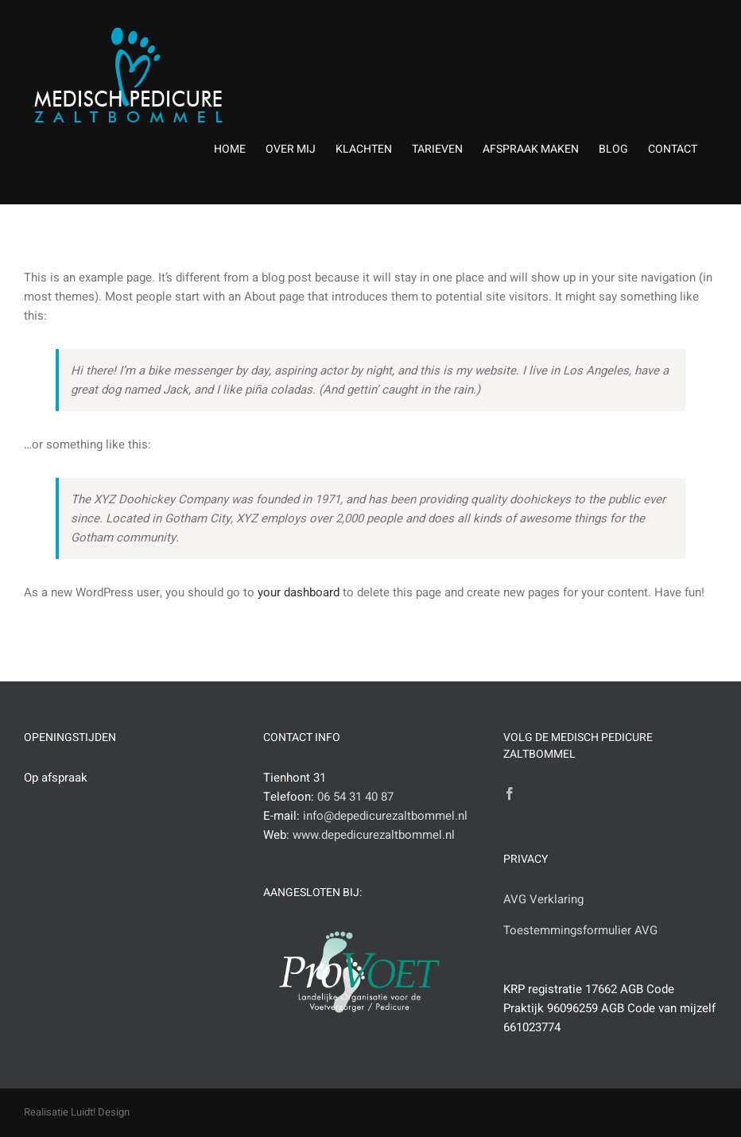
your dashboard (298, 592)
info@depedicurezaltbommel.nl (385, 816)
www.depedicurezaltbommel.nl (374, 835)
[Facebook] (509, 793)
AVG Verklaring (543, 899)
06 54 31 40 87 (355, 796)
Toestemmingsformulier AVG (580, 930)
